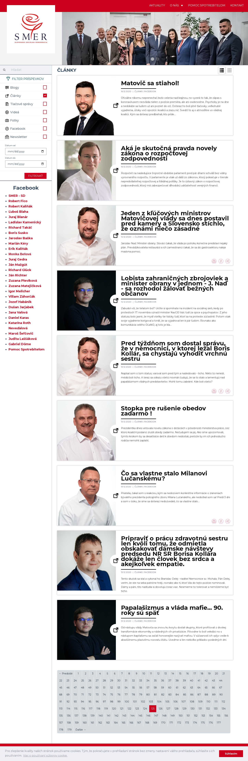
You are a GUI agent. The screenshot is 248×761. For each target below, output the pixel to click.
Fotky (26, 120)
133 (216, 708)
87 (199, 694)
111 (216, 701)
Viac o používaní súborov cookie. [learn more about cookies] (45, 755)
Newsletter (26, 136)
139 (92, 715)
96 (97, 701)
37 (169, 680)
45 (60, 687)
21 (223, 673)
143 (124, 715)
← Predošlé (66, 673)
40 (191, 680)
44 (220, 680)
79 (140, 694)
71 (82, 694)
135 (61, 715)
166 (131, 722)
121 (121, 708)
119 (106, 708)
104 (159, 701)
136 (69, 715)
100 (127, 701)
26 (89, 680)
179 (69, 729)
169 (155, 722)
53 (119, 687)
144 (132, 715)
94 (82, 701)
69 (68, 694)
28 (104, 680)
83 (169, 694)
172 (179, 722)
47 (75, 687)
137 (76, 715)
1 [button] (152, 59)
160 (85, 722)
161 (92, 722)
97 (104, 701)
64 (199, 687)
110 (208, 701)
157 (61, 722)
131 (200, 708)
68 (60, 694)
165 (123, 722)
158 (69, 722)
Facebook (26, 128)
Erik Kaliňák (18, 249)
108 (192, 701)
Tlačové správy (26, 103)
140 (101, 715)
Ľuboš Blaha (18, 212)
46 (68, 687)
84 (177, 694)
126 (160, 708)
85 (184, 694)
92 (68, 701)
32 (133, 680)
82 (162, 694)
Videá (26, 112)
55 (133, 687)
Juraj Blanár (18, 217)
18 (202, 673)
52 (111, 687)
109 (200, 701)
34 (148, 680)
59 (162, 687)
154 (211, 715)
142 (116, 715)
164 (116, 722)
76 (118, 694)
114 (68, 708)
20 (216, 673)
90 (221, 694)
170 (163, 722)
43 (213, 680)
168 (147, 722)
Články (26, 95)
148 (164, 715)
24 (75, 680)
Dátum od (10, 145)
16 (187, 673)
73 (97, 694)
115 (75, 708)
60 (169, 687)
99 (118, 701)
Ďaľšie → (80, 729)
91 (60, 701)
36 (162, 680)
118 (98, 708)
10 (143, 673)
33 (140, 680)
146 (148, 715)
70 (75, 694)
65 (206, 687)
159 (77, 722)
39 (184, 680)
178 (61, 729)
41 (199, 680)
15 (180, 673)
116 (83, 708)
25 (82, 680)
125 (153, 708)
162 (100, 722)
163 (108, 722)
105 (167, 701)
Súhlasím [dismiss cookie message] (231, 753)
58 (155, 687)
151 (188, 715)
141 (108, 715)
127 (168, 708)
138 (84, 715)
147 (156, 715)
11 (151, 673)
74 (104, 694)
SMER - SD (17, 196)
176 (211, 722)
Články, (139, 91)
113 (60, 708)
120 (114, 708)
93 (75, 701)
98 (111, 701)
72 (89, 694)
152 (196, 715)
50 (97, 687)
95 (89, 701)
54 (126, 687)
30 (118, 680)
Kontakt (237, 5)
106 (175, 701)
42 (206, 680)
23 (68, 680)
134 (224, 708)
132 (208, 708)
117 (90, 708)
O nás (176, 5)
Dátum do (10, 158)
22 (60, 680)
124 (145, 708)
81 (155, 694)
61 (177, 687)
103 (151, 701)
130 (192, 708)
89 (213, 694)
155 (218, 715)
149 (172, 715)
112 (223, 701)
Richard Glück (20, 270)
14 (172, 673)
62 (184, 687)
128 (176, 708)
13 (165, 673)
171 (171, 722)
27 (97, 680)
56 (140, 687)
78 (133, 694)
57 (148, 687)
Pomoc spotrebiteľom (206, 5)
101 (135, 701)
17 (194, 673)
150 (181, 715)
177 (219, 722)
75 (111, 694)
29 (111, 680)
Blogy (26, 87)
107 (183, 701)
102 (143, 701)
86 (191, 694)
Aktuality (157, 5)
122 (129, 708)
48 (82, 687)
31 (126, 680)
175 (203, 722)
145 (140, 715)
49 (89, 687)
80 (148, 694)
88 (206, 694)
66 (213, 687)
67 (220, 687)
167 (139, 722)
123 (137, 708)
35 (155, 680)
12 (158, 673)
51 (104, 687)
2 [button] (157, 59)
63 (191, 687)
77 (126, 694)
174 (195, 722)
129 (184, 708)
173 (187, 722)
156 (226, 715)
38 (177, 680)
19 (209, 673)
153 (203, 715)
